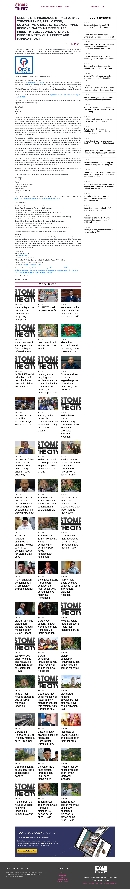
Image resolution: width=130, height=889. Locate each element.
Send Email (23, 255)
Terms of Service (62, 879)
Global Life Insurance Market (35, 82)
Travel (94, 880)
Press (63, 873)
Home (43, 6)
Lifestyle (86, 877)
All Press (59, 6)
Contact (66, 6)
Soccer (107, 880)
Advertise (62, 875)
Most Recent (50, 6)
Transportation (112, 877)
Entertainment (101, 877)
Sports (93, 877)
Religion (100, 880)
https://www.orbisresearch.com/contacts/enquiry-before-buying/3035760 (38, 198)
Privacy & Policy (62, 881)
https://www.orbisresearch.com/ (31, 264)
